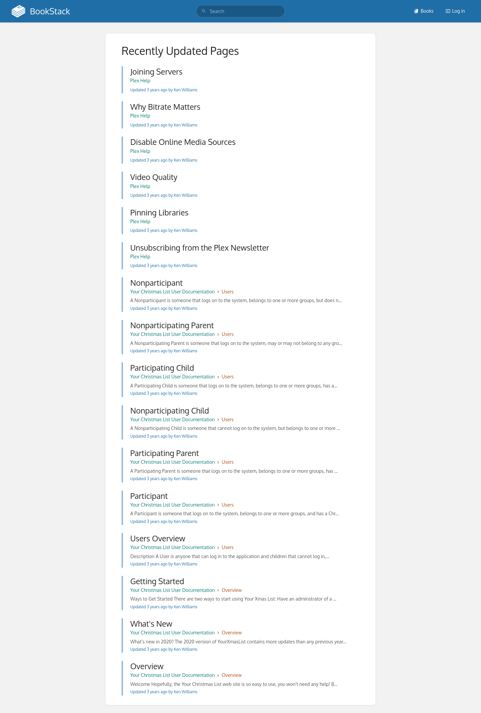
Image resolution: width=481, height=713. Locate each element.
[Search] (203, 11)
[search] (240, 11)
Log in (455, 11)
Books (424, 11)
